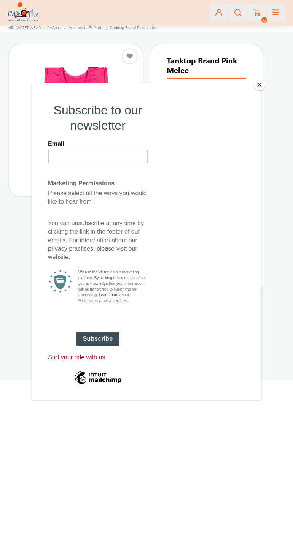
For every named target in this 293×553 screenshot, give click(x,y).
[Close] (259, 84)
